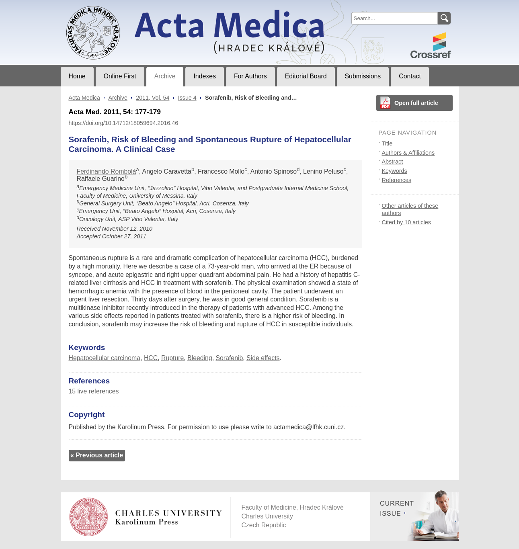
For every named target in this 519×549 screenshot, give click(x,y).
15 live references (94, 391)
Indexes (204, 76)
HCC (151, 357)
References (397, 180)
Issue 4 (187, 97)
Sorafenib (229, 357)
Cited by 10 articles (406, 222)
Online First (120, 76)
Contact (410, 76)
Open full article (416, 103)
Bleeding (199, 357)
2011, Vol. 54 (152, 97)
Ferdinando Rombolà (106, 171)
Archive (165, 76)
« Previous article (96, 455)
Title (387, 143)
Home (77, 76)
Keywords (394, 171)
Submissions (363, 76)
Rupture (172, 357)
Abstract (392, 161)
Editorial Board (306, 76)
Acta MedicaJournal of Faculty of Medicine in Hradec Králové (128, 6)
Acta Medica (84, 97)
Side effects (262, 357)
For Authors (250, 76)
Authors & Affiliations (408, 153)
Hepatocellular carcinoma (105, 357)
